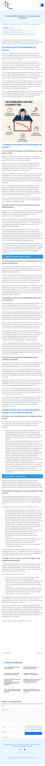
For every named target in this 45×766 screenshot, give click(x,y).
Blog (15, 745)
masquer (11, 29)
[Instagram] (24, 750)
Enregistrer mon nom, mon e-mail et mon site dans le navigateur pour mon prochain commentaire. (33, 728)
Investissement (5, 25)
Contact (27, 745)
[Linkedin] (20, 750)
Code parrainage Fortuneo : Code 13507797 (12, 668)
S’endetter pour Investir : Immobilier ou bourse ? (12, 675)
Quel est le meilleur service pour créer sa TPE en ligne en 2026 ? (12, 692)
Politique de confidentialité (19, 747)
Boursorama (21, 745)
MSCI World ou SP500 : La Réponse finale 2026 (31, 668)
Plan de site (30, 747)
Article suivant (40, 654)
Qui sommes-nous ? (35, 745)
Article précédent (6, 654)
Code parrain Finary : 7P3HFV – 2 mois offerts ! (31, 675)
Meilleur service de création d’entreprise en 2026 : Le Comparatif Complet (32, 682)
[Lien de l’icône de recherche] (38, 6)
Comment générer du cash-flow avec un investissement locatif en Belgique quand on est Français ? (12, 683)
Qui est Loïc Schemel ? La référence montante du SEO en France (32, 692)
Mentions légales (9, 745)
